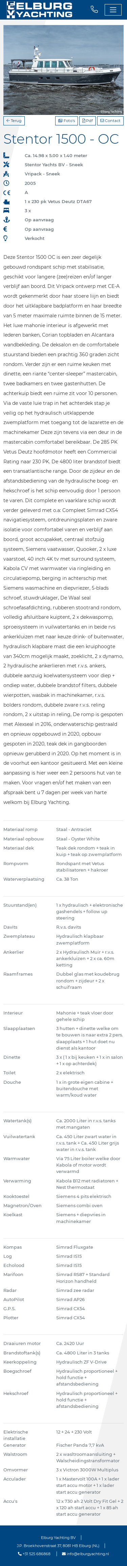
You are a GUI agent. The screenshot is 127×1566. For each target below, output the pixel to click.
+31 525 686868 (34, 1553)
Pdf (87, 120)
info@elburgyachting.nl (85, 1553)
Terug (14, 120)
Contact (110, 120)
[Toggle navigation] (113, 10)
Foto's (66, 120)
